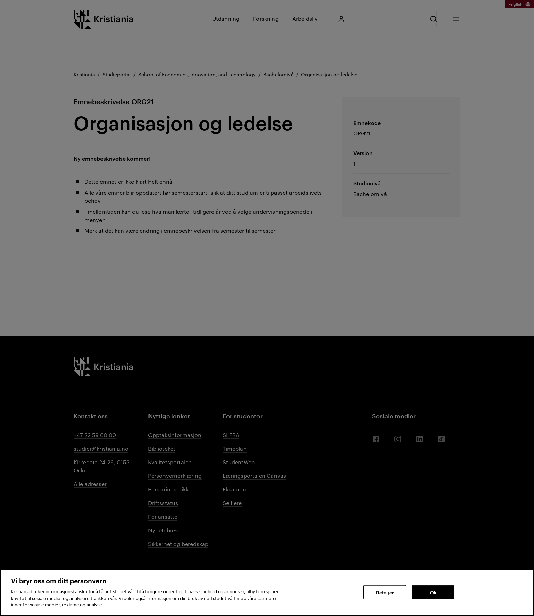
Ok (433, 592)
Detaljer (385, 592)
